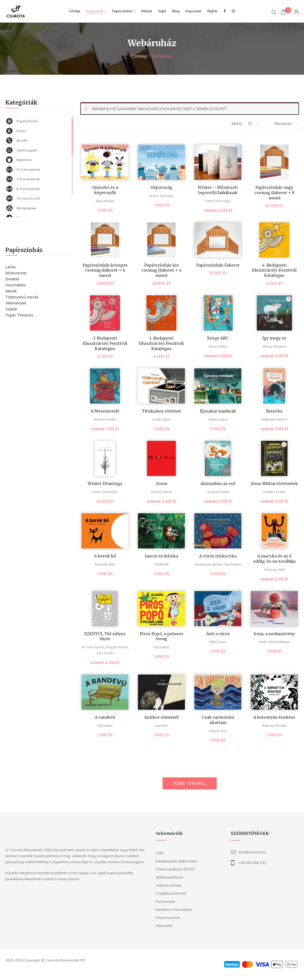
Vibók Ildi (161, 564)
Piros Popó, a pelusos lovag (161, 636)
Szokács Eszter (274, 492)
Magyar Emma (117, 647)
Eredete (12, 279)
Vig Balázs (161, 647)
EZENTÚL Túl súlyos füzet (105, 636)
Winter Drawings (105, 483)
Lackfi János (161, 419)
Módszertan (16, 273)
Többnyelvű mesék (21, 297)
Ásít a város (218, 633)
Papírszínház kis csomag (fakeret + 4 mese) (161, 270)
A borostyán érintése (274, 717)
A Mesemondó (105, 411)
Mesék (11, 291)
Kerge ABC (218, 338)
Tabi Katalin (232, 564)
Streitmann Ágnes (208, 564)
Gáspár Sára (218, 731)
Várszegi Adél (274, 570)
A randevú (105, 717)
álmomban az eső (217, 483)
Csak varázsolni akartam (218, 720)
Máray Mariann (274, 346)
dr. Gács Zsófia (93, 647)
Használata (15, 285)
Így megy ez (274, 338)
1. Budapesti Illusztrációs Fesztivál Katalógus (161, 343)
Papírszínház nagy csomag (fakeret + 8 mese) (274, 192)
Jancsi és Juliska (161, 555)
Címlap (139, 56)
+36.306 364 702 (252, 862)
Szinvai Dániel (218, 492)
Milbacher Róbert (274, 419)
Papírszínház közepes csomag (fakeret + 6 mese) (105, 270)
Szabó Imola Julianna (274, 642)
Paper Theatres (19, 315)
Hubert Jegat (217, 419)
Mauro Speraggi (161, 196)
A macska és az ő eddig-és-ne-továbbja (274, 558)
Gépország (161, 187)
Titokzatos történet (161, 411)
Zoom (161, 483)
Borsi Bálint (218, 346)
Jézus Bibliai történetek (274, 483)
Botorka (274, 411)
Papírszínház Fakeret (218, 265)
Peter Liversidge (218, 201)
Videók (11, 309)
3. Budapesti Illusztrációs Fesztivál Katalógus (105, 343)
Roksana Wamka (274, 725)
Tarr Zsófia (105, 653)
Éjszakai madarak (218, 411)
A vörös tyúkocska (218, 555)
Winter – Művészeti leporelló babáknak (218, 190)
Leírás (10, 267)
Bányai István (161, 492)
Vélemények (15, 303)
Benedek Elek (105, 564)
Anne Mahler (105, 201)
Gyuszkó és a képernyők (105, 190)
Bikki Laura (217, 642)
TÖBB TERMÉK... (190, 783)
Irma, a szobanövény (274, 633)
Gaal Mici (161, 725)
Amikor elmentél (161, 717)
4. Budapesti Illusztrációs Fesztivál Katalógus (274, 270)
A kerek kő (105, 555)
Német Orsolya (105, 419)
